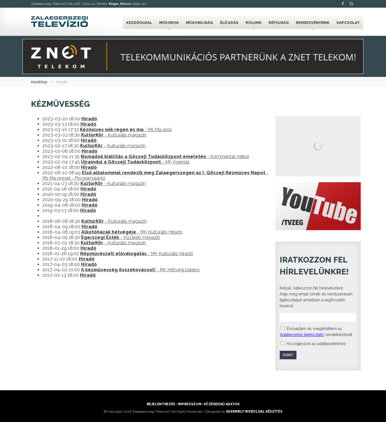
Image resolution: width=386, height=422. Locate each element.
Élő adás (229, 22)
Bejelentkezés (161, 404)
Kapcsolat (348, 22)
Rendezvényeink (312, 22)
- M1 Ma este (126, 129)
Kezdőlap (39, 82)
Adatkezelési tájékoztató (302, 334)
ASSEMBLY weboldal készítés (254, 411)
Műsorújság (199, 22)
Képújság (279, 22)
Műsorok (169, 22)
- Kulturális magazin (113, 135)
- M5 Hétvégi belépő (140, 269)
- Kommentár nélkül (165, 156)
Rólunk (254, 22)
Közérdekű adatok (221, 404)
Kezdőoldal (139, 22)
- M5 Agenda (135, 162)
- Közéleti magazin (120, 237)
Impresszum (189, 404)
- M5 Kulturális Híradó (131, 232)
